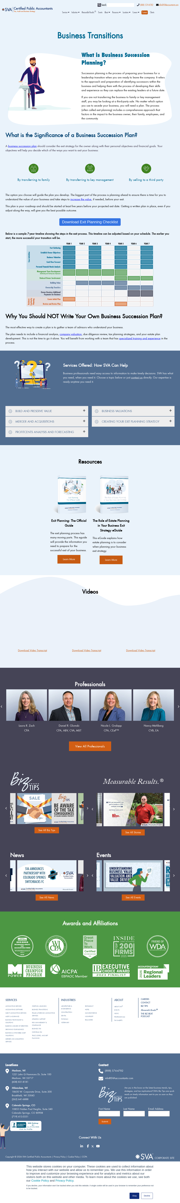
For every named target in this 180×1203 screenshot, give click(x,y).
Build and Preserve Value (30, 411)
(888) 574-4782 (146, 5)
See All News (46, 897)
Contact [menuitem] (145, 1002)
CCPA (84, 1156)
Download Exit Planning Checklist (90, 222)
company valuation (71, 334)
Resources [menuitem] (116, 12)
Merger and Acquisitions (31, 422)
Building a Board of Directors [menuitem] (16, 1026)
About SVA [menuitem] (118, 1007)
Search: (104, 5)
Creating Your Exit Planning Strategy (127, 422)
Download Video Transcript (32, 650)
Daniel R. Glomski (111, 725)
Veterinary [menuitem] (65, 1023)
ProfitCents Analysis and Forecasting (41, 432)
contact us (137, 377)
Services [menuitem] (65, 12)
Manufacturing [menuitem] (91, 1013)
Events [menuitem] (100, 12)
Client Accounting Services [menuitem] (15, 1013)
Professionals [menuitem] (119, 1017)
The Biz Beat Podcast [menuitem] (147, 1015)
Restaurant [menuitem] (89, 1006)
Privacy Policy (64, 1180)
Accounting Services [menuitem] (13, 1006)
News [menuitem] (116, 1013)
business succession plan (22, 146)
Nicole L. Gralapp (153, 725)
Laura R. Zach (69, 725)
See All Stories (133, 832)
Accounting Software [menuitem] (14, 1010)
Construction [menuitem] (66, 1012)
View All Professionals (90, 746)
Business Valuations (113, 411)
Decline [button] (147, 1196)
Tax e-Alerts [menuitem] (118, 1020)
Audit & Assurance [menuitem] (12, 1016)
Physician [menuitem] (64, 1019)
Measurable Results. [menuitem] (89, 12)
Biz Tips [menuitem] (144, 1006)
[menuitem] (144, 12)
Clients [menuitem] (152, 12)
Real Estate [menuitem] (89, 1020)
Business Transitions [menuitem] (40, 1010)
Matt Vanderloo (27, 725)
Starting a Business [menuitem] (39, 1006)
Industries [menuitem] (75, 12)
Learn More (69, 559)
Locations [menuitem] (126, 12)
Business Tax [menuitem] (36, 1029)
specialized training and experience (139, 338)
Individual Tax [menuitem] (37, 1032)
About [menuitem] (107, 12)
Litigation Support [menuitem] (38, 1019)
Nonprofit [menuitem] (89, 1016)
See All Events (133, 897)
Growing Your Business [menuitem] (14, 1029)
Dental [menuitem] (63, 1016)
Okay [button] (134, 1196)
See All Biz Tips (46, 830)
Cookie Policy (40, 1180)
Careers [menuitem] (136, 12)
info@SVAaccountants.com (168, 5)
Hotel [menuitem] (87, 1010)
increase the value (80, 199)
